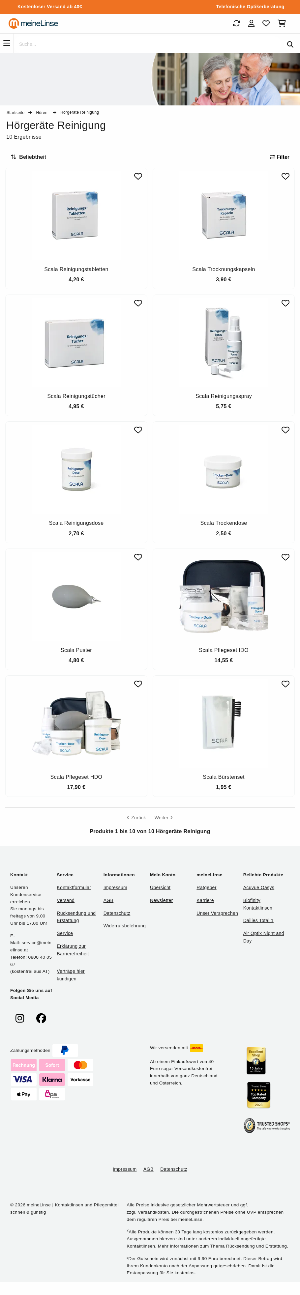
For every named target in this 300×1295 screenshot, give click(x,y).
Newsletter (161, 900)
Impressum (115, 887)
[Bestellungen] (236, 23)
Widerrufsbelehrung (125, 925)
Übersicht (160, 887)
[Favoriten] (266, 23)
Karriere (205, 900)
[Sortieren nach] (31, 157)
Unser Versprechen (217, 913)
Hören (42, 112)
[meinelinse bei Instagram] (19, 1018)
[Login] (251, 23)
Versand (66, 900)
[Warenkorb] (283, 23)
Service (65, 933)
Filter (279, 157)
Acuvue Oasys (258, 887)
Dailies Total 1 (258, 920)
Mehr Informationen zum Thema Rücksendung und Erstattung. (223, 1246)
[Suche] (147, 44)
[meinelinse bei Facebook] (41, 1018)
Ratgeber (206, 887)
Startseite (15, 112)
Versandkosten (153, 1212)
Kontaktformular (74, 887)
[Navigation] (6, 43)
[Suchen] (290, 44)
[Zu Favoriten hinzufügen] (138, 176)
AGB (109, 900)
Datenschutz (117, 913)
